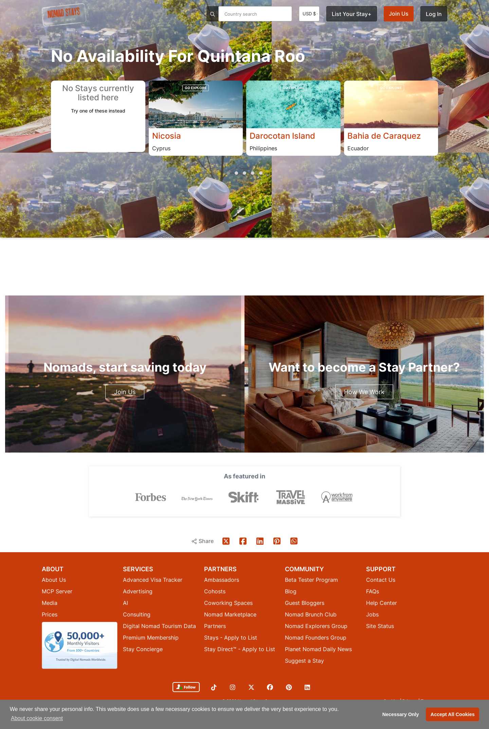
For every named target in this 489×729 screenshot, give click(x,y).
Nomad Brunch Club (311, 614)
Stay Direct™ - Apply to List (239, 648)
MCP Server (57, 591)
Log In (434, 14)
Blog (290, 591)
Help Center (381, 602)
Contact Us (380, 579)
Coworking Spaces (228, 602)
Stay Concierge (143, 648)
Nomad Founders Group (315, 637)
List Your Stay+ (352, 14)
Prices (49, 614)
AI (125, 602)
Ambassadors (221, 579)
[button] (228, 173)
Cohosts (214, 591)
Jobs (372, 614)
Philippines (263, 148)
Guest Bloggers (304, 602)
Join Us (399, 13)
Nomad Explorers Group (316, 625)
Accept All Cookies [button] (453, 714)
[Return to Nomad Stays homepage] (64, 15)
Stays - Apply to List (230, 637)
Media (49, 602)
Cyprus (161, 148)
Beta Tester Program (311, 579)
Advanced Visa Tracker (152, 579)
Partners (215, 625)
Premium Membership (151, 637)
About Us (54, 579)
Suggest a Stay (304, 660)
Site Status (380, 625)
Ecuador (358, 148)
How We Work (364, 391)
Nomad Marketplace (230, 614)
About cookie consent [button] (37, 718)
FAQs (372, 591)
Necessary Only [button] (400, 714)
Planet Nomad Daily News (318, 648)
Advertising (137, 591)
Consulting (136, 614)
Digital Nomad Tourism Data (159, 625)
